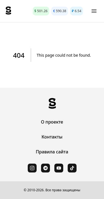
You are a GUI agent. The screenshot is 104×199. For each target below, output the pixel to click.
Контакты (52, 137)
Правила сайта (52, 152)
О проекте (52, 122)
